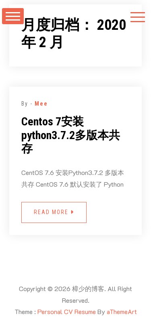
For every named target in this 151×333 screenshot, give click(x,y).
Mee (41, 103)
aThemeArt (122, 311)
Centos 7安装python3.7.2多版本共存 (70, 135)
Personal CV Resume (66, 311)
